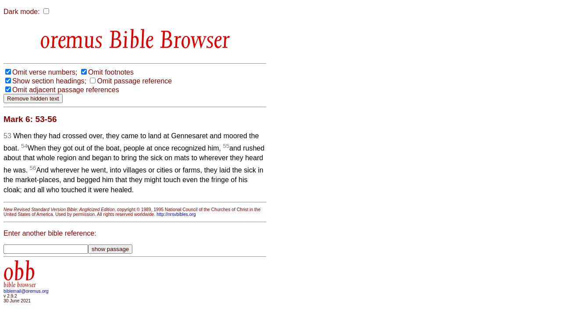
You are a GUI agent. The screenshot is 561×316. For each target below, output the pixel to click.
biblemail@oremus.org (26, 291)
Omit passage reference (134, 81)
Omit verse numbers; (44, 72)
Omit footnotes (111, 72)
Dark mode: (22, 11)
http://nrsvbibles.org (175, 214)
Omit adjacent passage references (65, 89)
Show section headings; (49, 81)
